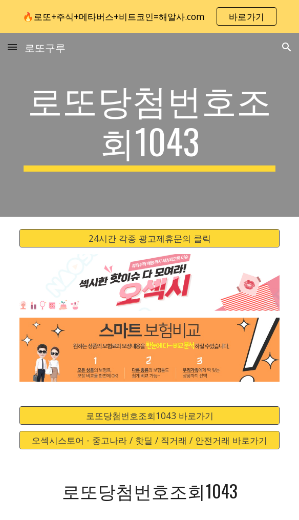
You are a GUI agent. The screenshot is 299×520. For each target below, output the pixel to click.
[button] (12, 47)
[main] (149, 125)
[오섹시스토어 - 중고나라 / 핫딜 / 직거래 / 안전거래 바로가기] (149, 440)
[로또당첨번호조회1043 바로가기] (149, 415)
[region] (149, 16)
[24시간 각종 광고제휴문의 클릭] (149, 238)
